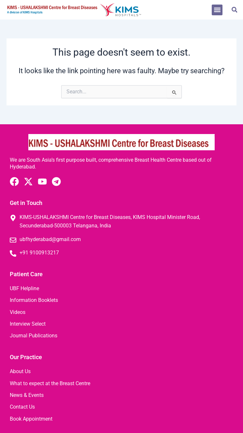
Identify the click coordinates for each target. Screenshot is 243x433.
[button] (217, 10)
